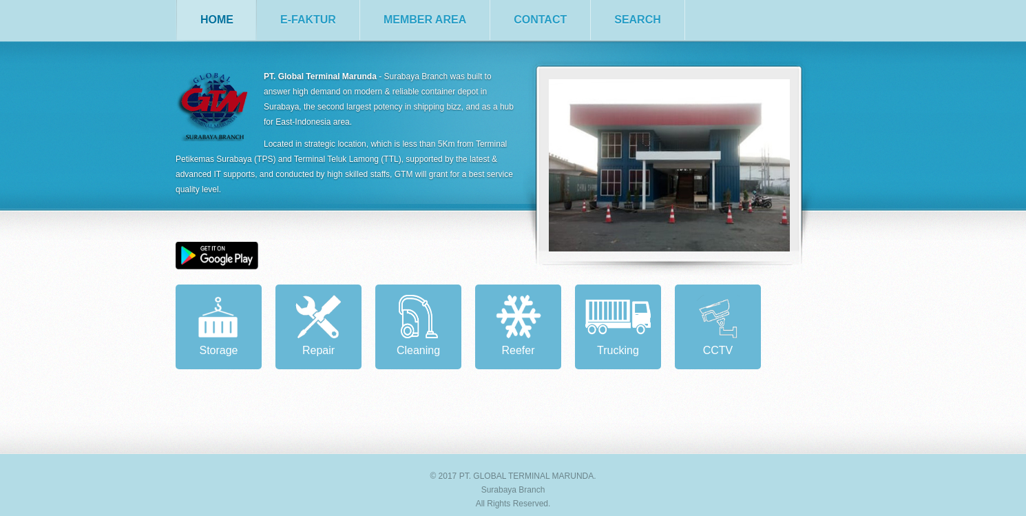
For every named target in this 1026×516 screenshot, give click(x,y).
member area (425, 19)
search (637, 19)
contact (540, 19)
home (216, 19)
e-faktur (308, 19)
